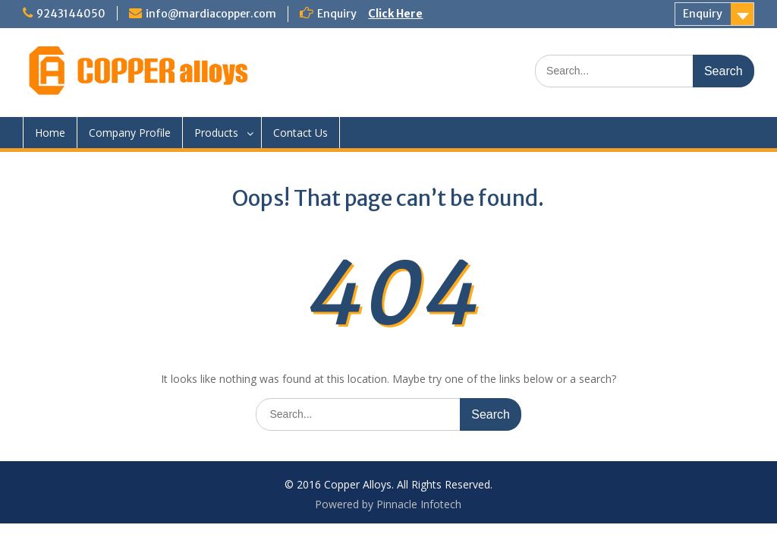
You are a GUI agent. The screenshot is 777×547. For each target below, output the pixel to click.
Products (216, 132)
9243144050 (70, 14)
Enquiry (702, 14)
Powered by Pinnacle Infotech (388, 504)
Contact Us (300, 132)
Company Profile (130, 132)
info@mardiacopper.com (211, 14)
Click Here (395, 14)
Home (50, 132)
